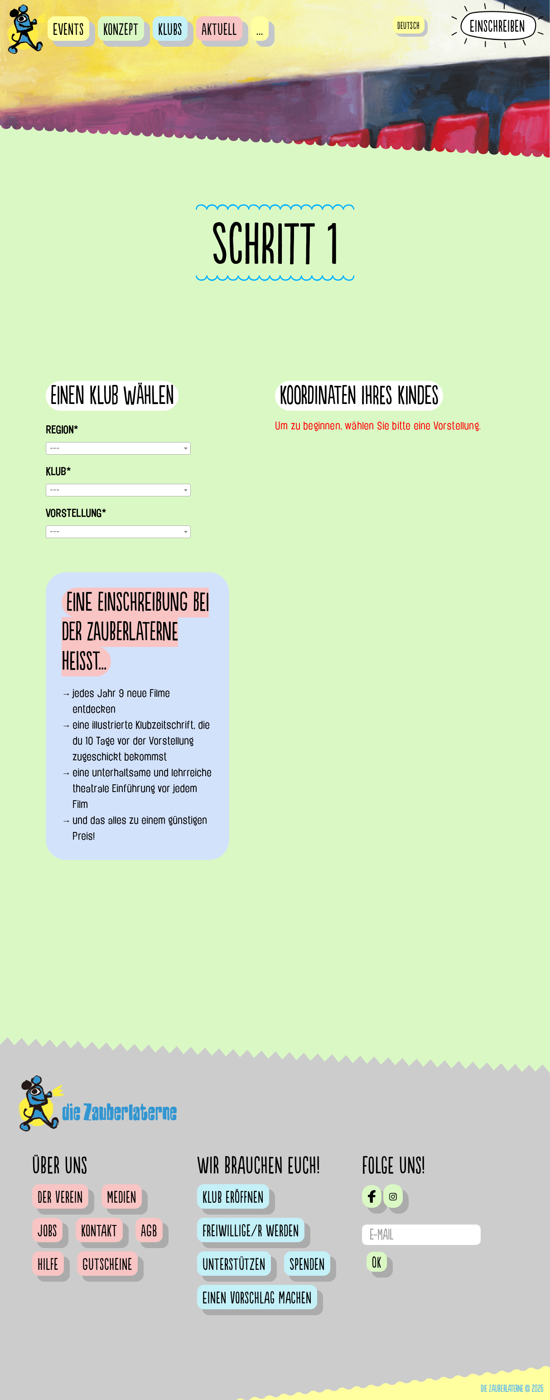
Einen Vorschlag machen (257, 1298)
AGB (149, 1231)
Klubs (170, 29)
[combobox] (118, 448)
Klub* (58, 471)
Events (68, 29)
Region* (62, 429)
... (259, 29)
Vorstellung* (76, 513)
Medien (121, 1197)
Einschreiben (497, 26)
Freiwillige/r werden (251, 1231)
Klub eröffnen (233, 1197)
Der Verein (60, 1197)
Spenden (307, 1264)
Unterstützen (234, 1264)
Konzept (121, 29)
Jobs (47, 1231)
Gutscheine (107, 1264)
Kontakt (99, 1231)
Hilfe (48, 1264)
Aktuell (219, 29)
